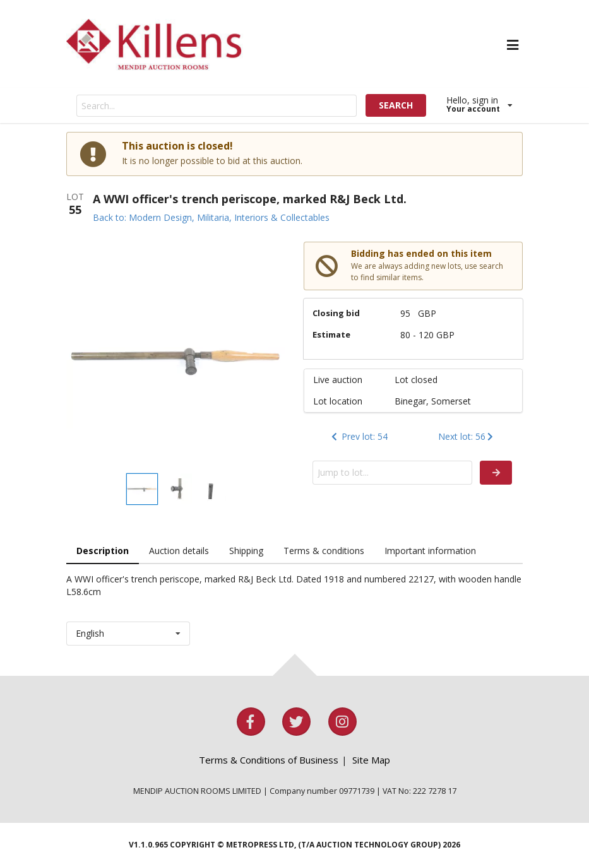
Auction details (179, 551)
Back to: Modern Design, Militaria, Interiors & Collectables (211, 217)
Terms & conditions (323, 551)
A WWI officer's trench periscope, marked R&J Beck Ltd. (250, 198)
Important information (430, 551)
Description (102, 551)
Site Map (371, 759)
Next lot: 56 (467, 436)
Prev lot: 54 (358, 436)
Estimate (331, 334)
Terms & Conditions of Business (268, 759)
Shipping (246, 551)
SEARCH (396, 105)
